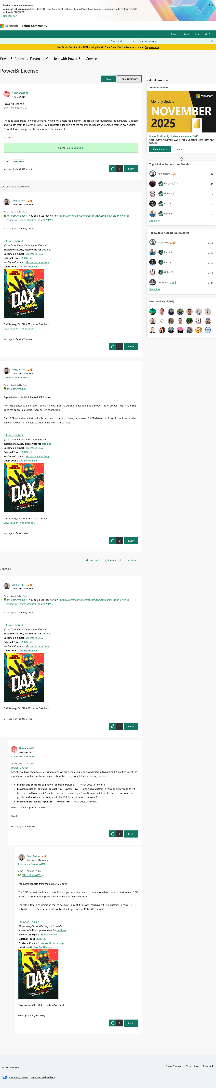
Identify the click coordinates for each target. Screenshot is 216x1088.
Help (197, 33)
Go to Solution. (75, 147)
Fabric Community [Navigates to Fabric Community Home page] (34, 26)
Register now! (10, 15)
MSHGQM (26, 258)
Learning (125, 25)
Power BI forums (12, 58)
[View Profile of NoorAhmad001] (20, 92)
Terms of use (192, 1066)
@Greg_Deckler (19, 767)
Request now (152, 47)
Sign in (187, 33)
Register (174, 33)
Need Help (18, 161)
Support (138, 25)
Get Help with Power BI (63, 58)
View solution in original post (19, 328)
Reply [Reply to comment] (131, 346)
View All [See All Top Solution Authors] (154, 221)
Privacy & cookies (174, 1066)
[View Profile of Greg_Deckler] (18, 200)
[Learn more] (160, 149)
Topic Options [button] (128, 78)
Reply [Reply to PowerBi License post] (131, 168)
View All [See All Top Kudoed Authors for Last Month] (154, 289)
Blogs (112, 25)
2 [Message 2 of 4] (13, 339)
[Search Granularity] (122, 41)
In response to (16, 377)
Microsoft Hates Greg (37, 262)
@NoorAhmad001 (17, 215)
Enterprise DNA (34, 253)
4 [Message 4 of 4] (13, 533)
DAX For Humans (28, 266)
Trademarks (208, 1066)
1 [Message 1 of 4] (13, 169)
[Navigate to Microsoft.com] (9, 26)
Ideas (82, 25)
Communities (97, 25)
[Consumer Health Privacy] (43, 1077)
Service (91, 58)
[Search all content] (176, 41)
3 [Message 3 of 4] (20, 826)
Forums (54, 25)
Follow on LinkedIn (14, 241)
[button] (108, 79)
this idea (46, 249)
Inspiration (69, 25)
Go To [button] (208, 34)
